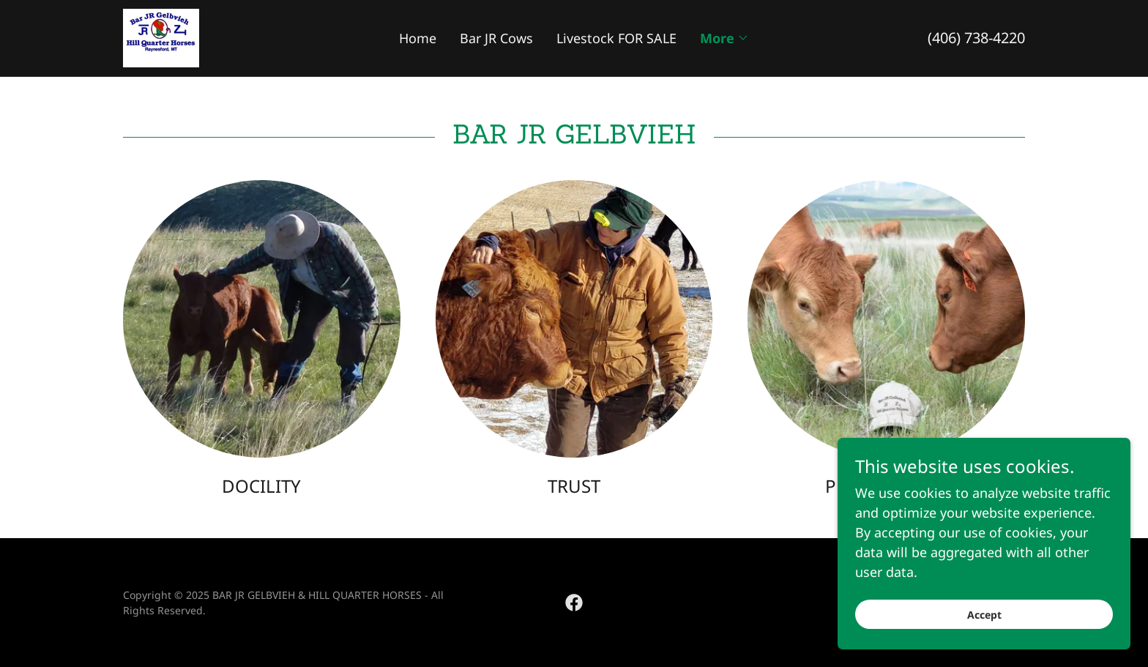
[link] (161, 36)
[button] (724, 38)
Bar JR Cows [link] (496, 38)
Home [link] (417, 38)
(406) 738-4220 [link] (976, 38)
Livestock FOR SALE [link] (616, 38)
